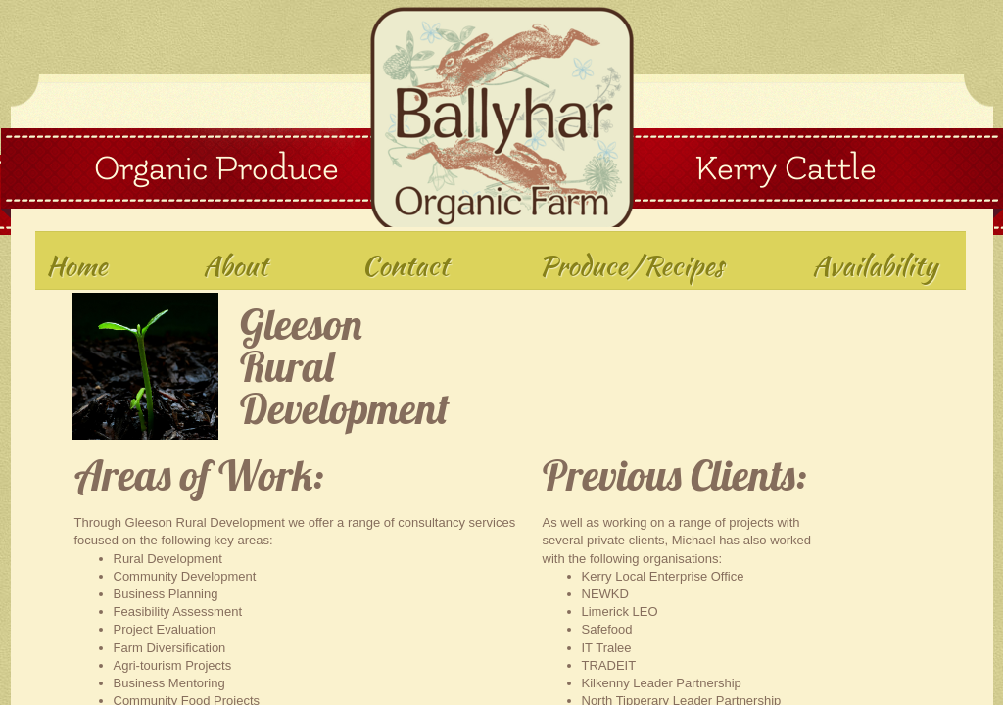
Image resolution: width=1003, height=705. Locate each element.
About (235, 265)
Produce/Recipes (631, 265)
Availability (874, 265)
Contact (405, 265)
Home (76, 265)
